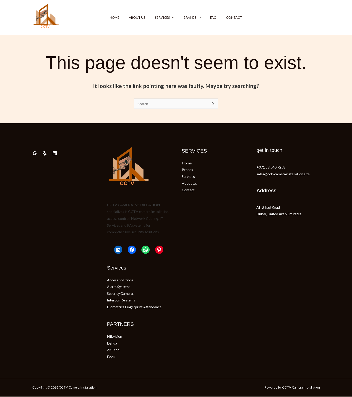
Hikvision (114, 336)
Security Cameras (120, 293)
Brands (192, 17)
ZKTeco (113, 350)
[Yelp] (44, 153)
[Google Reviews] (34, 153)
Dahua (112, 343)
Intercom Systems (121, 300)
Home (111, 17)
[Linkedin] (54, 153)
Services (163, 17)
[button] (171, 17)
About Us (135, 17)
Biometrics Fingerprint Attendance (134, 307)
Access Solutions (120, 280)
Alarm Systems (118, 286)
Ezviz (111, 357)
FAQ (215, 17)
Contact (237, 17)
